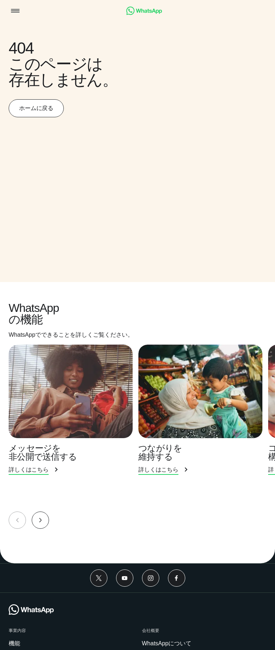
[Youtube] (124, 578)
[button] (15, 11)
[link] (144, 13)
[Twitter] (98, 578)
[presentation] (73, 418)
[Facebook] (176, 578)
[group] (137, 425)
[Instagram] (150, 578)
